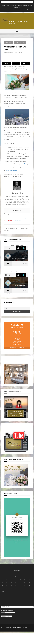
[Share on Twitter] (17, 218)
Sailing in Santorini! (25, 228)
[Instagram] (16, 210)
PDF (16, 63)
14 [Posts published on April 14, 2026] (7, 582)
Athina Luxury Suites (8, 52)
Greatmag (19, 627)
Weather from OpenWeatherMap (17, 347)
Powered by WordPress (6, 627)
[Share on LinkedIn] (18, 220)
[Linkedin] (18, 210)
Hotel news (8, 42)
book (23, 164)
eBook (25, 63)
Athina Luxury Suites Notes (18, 22)
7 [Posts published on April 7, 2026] (6, 579)
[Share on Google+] (25, 218)
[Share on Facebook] (8, 218)
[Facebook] (13, 210)
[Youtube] (20, 210)
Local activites (20, 42)
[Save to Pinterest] (9, 220)
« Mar (2, 591)
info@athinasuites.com (11, 170)
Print (7, 63)
